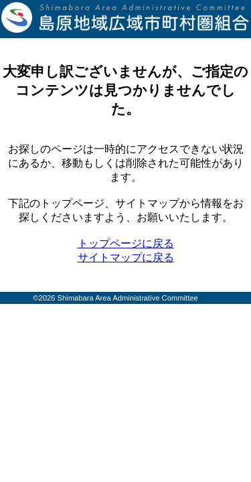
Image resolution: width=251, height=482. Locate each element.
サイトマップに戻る (126, 257)
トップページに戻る (126, 243)
